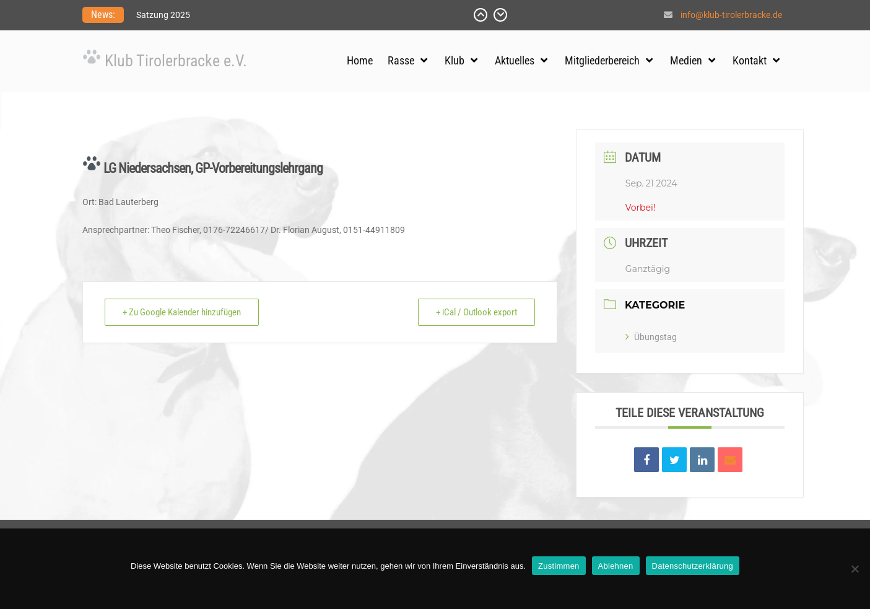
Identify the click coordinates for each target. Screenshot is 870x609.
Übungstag (651, 337)
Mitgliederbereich (602, 60)
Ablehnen (615, 566)
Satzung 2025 (163, 15)
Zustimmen (559, 566)
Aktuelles (514, 60)
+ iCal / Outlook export (476, 312)
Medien (686, 60)
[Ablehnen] (854, 569)
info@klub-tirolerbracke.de (731, 15)
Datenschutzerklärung (692, 566)
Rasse (401, 60)
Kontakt (750, 60)
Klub (454, 60)
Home (360, 60)
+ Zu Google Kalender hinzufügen (182, 312)
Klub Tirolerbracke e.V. (176, 60)
